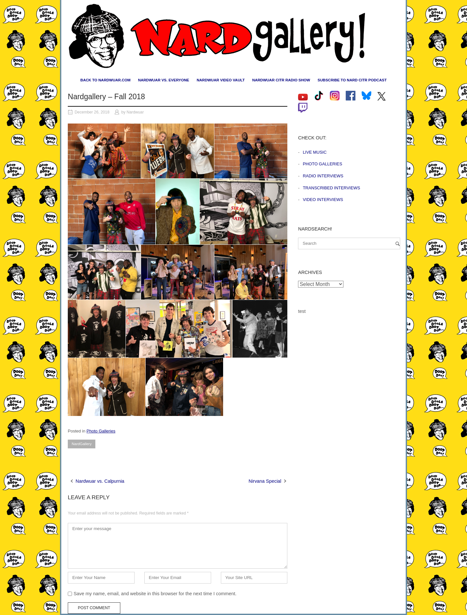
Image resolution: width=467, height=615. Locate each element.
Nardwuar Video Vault (221, 80)
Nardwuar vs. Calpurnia (100, 481)
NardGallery (81, 444)
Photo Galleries (101, 431)
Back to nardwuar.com (105, 80)
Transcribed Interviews (331, 187)
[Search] (397, 244)
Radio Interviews (323, 175)
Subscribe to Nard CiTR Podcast (352, 80)
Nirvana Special (265, 481)
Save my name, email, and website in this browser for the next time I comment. (155, 593)
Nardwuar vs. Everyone (163, 80)
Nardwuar (135, 112)
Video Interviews (323, 199)
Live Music (315, 152)
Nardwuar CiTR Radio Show (281, 80)
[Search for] (349, 243)
